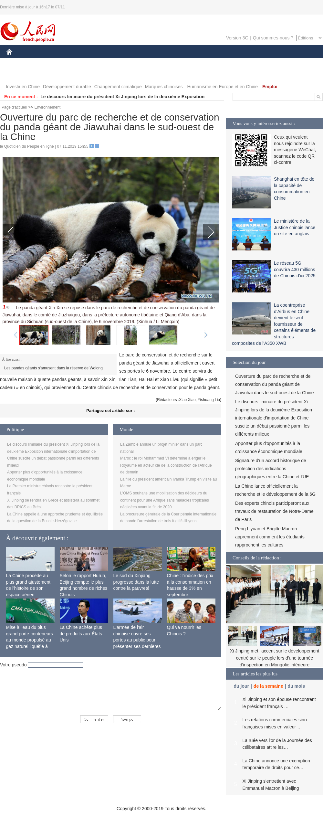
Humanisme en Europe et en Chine (222, 86)
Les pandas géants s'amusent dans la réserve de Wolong (53, 368)
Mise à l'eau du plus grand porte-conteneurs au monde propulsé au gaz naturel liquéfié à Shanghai (29, 640)
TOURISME (270, 61)
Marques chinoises (164, 86)
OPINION (300, 61)
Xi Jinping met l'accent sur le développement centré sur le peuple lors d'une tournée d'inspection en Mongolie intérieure (274, 657)
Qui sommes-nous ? (273, 37)
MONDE (75, 61)
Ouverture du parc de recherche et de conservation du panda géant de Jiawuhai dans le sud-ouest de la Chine (274, 384)
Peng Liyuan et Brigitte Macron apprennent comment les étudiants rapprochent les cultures (270, 536)
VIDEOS (45, 74)
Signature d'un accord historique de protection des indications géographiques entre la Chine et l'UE (272, 468)
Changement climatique (118, 86)
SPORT (243, 61)
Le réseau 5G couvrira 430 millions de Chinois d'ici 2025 (295, 269)
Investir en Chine (23, 86)
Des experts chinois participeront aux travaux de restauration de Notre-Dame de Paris (274, 511)
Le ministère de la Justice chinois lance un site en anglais (294, 227)
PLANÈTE (216, 61)
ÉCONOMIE (45, 61)
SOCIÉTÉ (188, 61)
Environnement (48, 107)
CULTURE (159, 61)
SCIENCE (130, 61)
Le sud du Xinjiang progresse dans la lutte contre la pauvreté (136, 582)
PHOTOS (20, 74)
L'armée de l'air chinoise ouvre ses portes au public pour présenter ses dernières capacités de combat (137, 640)
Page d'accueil (14, 107)
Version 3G (237, 37)
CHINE (18, 61)
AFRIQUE (102, 61)
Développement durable (67, 86)
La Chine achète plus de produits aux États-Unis (82, 633)
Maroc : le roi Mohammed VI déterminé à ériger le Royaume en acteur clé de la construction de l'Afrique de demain (166, 465)
